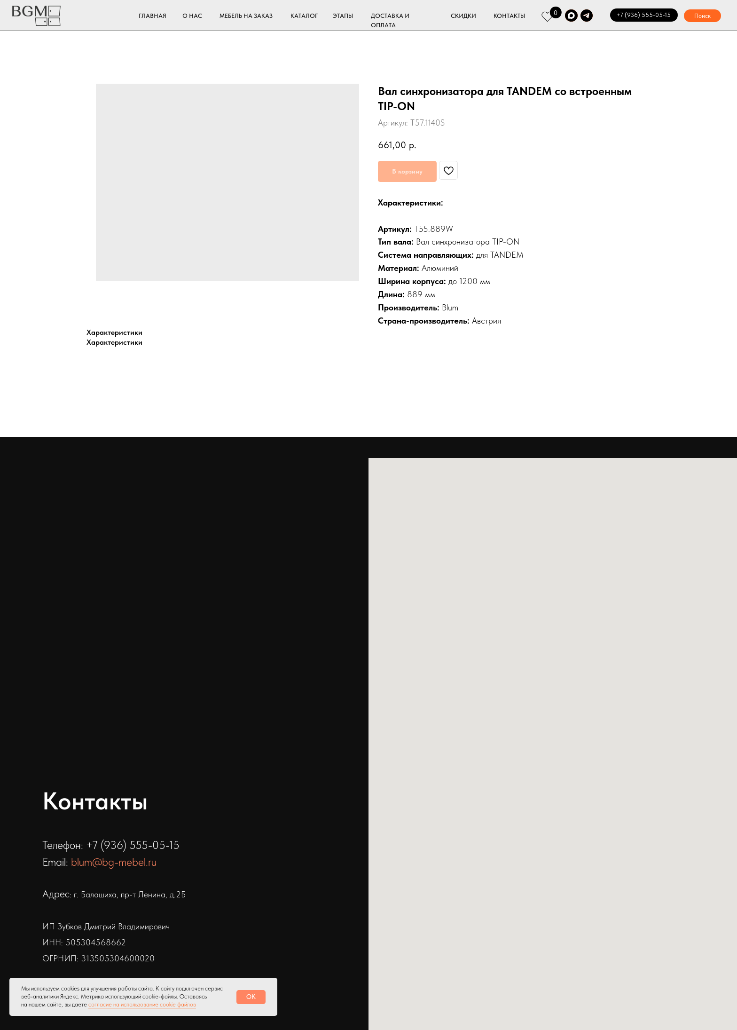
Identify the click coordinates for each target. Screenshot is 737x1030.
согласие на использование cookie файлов (142, 1004)
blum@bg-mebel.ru (114, 862)
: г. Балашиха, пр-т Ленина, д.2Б (128, 894)
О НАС (192, 15)
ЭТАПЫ (343, 15)
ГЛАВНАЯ (152, 15)
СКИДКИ (463, 15)
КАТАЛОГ (304, 15)
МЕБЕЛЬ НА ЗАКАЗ (246, 15)
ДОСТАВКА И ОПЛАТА (390, 20)
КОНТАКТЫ (509, 15)
